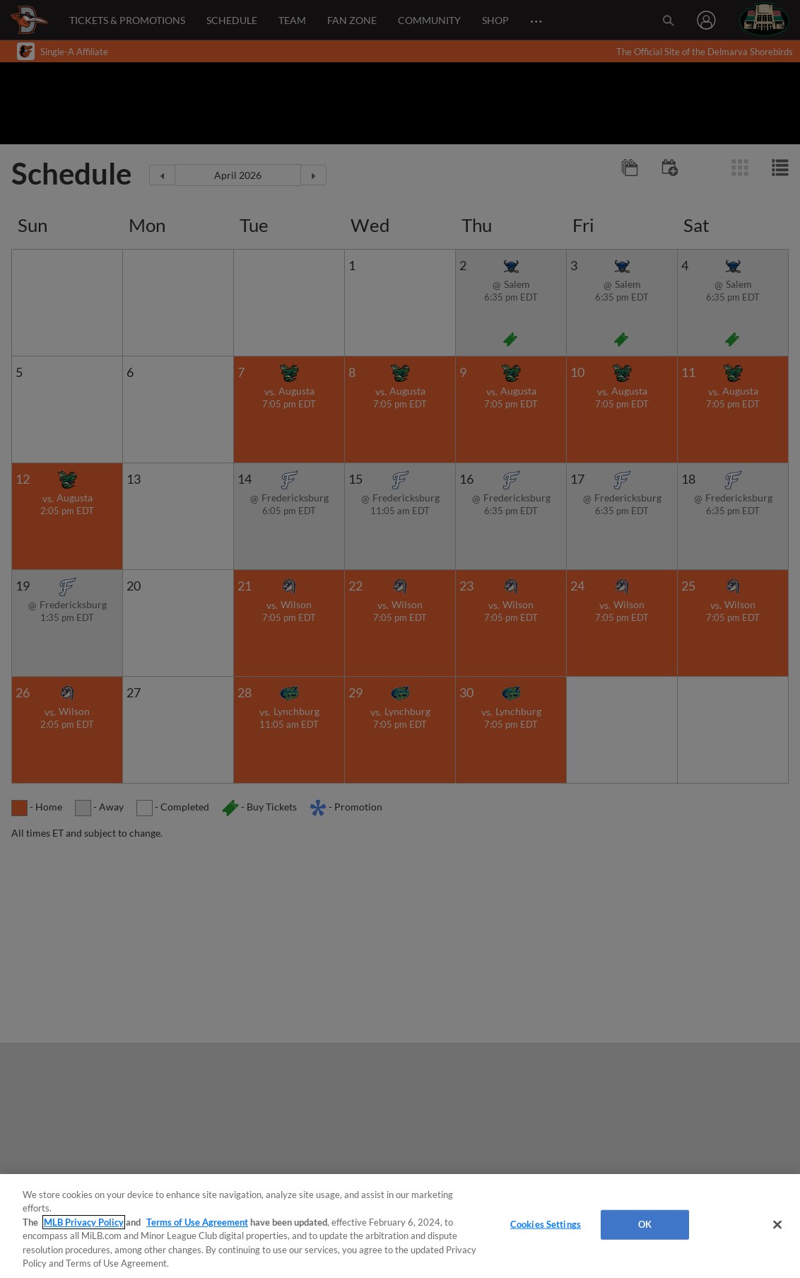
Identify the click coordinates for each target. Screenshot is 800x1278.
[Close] (777, 1225)
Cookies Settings (545, 1224)
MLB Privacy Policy (84, 1222)
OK (645, 1224)
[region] (400, 1226)
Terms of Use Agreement (197, 1222)
